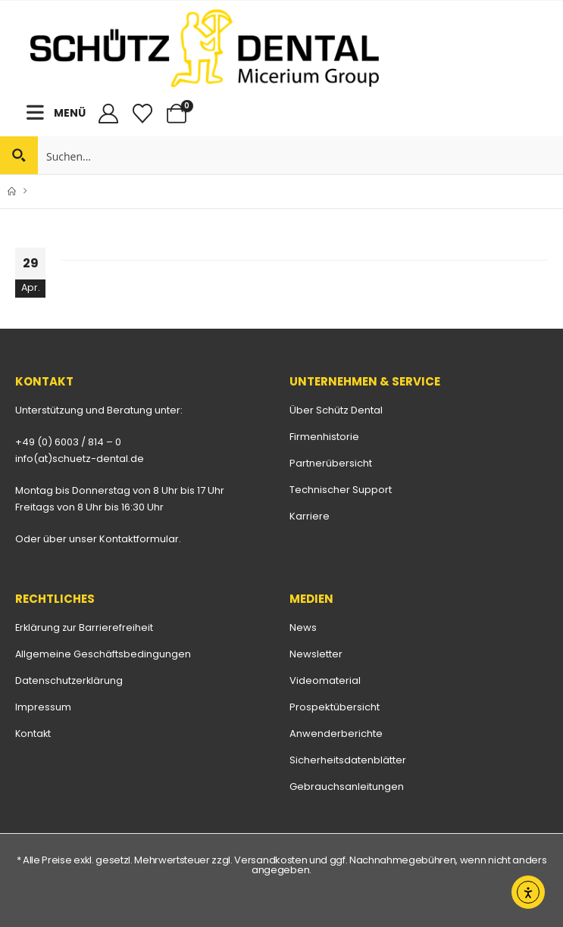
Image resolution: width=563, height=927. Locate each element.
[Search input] (301, 155)
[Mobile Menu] (40, 112)
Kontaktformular (139, 539)
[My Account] (108, 113)
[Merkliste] (142, 113)
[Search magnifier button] (19, 155)
